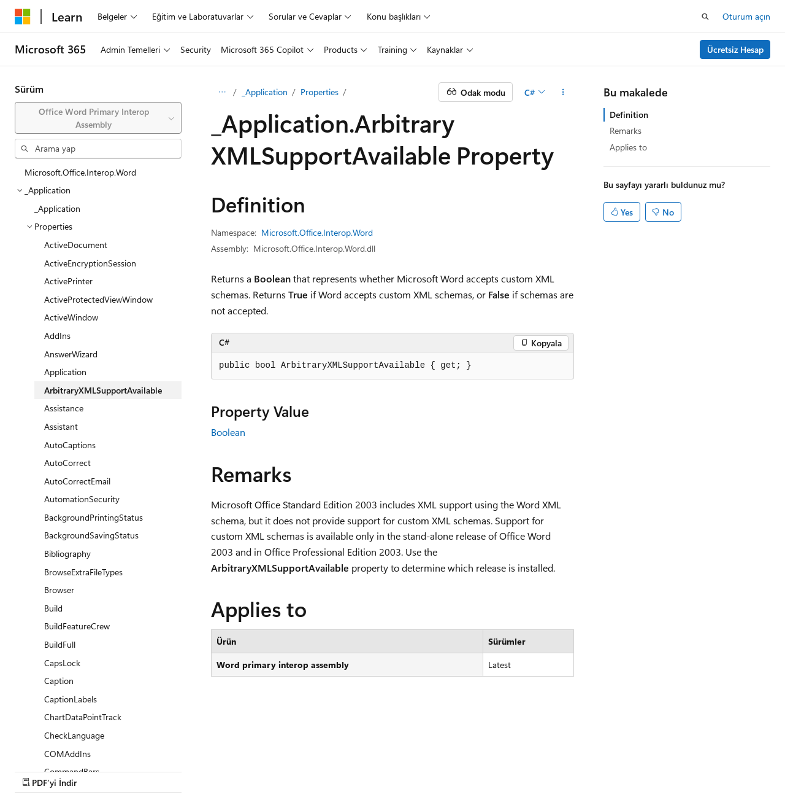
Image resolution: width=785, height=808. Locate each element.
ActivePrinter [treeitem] (68, 281)
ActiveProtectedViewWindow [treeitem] (98, 299)
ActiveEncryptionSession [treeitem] (90, 263)
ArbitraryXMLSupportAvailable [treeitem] (103, 390)
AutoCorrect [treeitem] (67, 462)
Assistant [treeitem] (61, 426)
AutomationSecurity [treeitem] (82, 499)
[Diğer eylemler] (563, 92)
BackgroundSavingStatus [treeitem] (91, 535)
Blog (153, 771)
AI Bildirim (34, 771)
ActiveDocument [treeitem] (75, 245)
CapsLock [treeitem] (62, 663)
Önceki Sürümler (99, 771)
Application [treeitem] (65, 372)
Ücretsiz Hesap (735, 49)
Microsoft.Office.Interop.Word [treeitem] (80, 172)
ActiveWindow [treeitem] (71, 317)
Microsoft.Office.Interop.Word (317, 232)
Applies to (628, 147)
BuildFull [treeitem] (59, 644)
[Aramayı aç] (705, 17)
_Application (265, 92)
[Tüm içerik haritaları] (221, 92)
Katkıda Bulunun (216, 771)
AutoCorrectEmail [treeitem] (77, 481)
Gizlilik (273, 771)
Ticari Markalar (416, 771)
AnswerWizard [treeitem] (71, 354)
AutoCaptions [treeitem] (70, 445)
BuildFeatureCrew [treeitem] (77, 626)
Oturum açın (746, 16)
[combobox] (98, 118)
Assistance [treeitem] (63, 408)
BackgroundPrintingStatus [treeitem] (93, 517)
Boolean (228, 431)
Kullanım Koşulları (341, 771)
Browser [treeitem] (59, 590)
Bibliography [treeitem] (67, 553)
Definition (629, 114)
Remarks (625, 130)
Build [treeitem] (53, 608)
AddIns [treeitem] (57, 335)
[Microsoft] (23, 17)
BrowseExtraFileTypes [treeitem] (83, 572)
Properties (320, 92)
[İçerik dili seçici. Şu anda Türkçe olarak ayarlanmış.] (39, 741)
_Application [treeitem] (57, 208)
